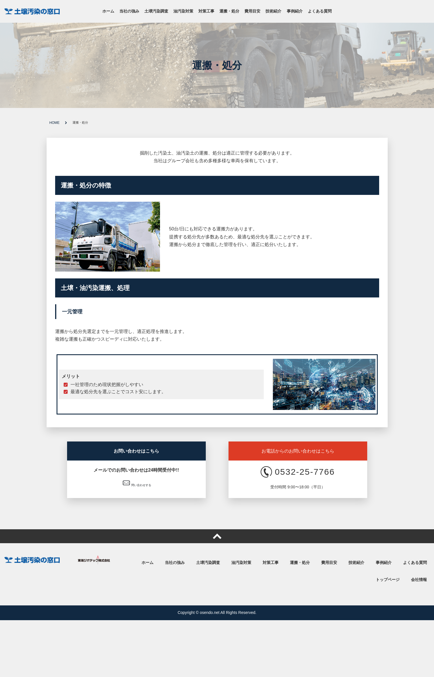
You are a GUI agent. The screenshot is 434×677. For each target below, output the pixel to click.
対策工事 (206, 11)
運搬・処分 (229, 11)
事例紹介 (295, 11)
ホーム (108, 11)
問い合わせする (137, 483)
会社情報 (419, 579)
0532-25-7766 (298, 472)
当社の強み (129, 11)
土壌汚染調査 (156, 11)
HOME (54, 123)
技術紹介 (273, 11)
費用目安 (252, 11)
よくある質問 (320, 11)
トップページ (388, 579)
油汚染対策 (183, 11)
